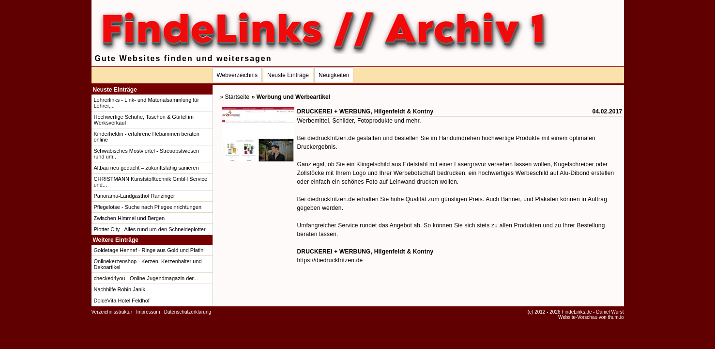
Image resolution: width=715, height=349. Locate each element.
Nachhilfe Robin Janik (119, 289)
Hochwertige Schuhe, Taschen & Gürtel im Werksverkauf (144, 120)
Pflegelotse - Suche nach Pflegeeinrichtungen (148, 207)
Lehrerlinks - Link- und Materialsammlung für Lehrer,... (146, 103)
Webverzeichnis (237, 75)
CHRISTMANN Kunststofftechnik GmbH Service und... (151, 182)
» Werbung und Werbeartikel (291, 97)
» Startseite (235, 97)
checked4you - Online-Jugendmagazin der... (146, 278)
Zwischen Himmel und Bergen (129, 218)
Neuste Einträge (288, 75)
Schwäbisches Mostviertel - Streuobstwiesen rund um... (146, 153)
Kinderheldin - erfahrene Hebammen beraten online (146, 137)
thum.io (616, 317)
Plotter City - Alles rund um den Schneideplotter (150, 229)
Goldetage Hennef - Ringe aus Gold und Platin (149, 250)
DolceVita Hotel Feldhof (122, 300)
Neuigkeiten (334, 75)
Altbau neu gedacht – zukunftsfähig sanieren (146, 168)
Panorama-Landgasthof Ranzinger (134, 196)
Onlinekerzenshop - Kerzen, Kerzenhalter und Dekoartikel (148, 264)
